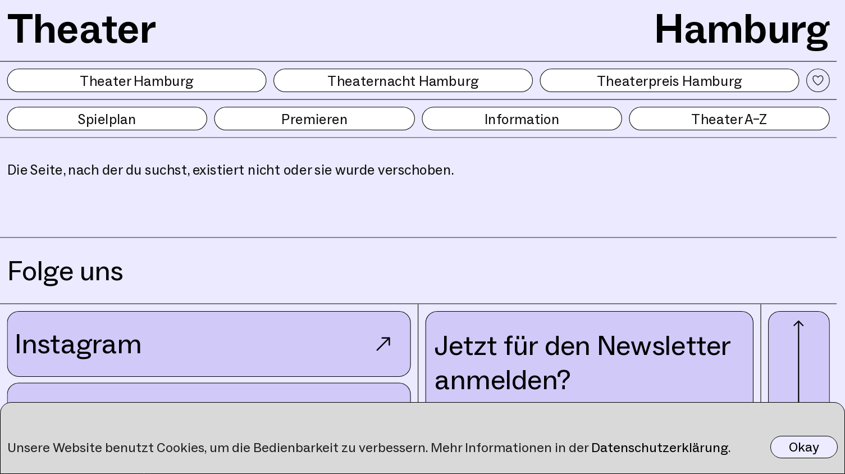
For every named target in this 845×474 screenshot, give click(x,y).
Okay (804, 447)
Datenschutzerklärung (659, 447)
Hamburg (741, 28)
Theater (81, 28)
